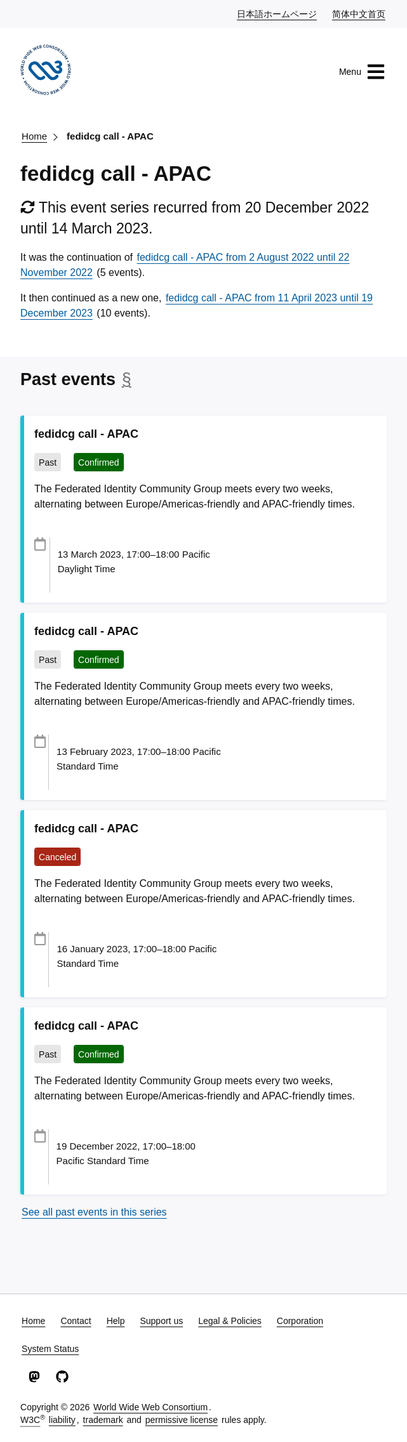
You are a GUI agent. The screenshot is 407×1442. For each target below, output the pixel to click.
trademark (103, 1420)
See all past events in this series (94, 1212)
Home (34, 136)
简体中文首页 (359, 13)
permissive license (181, 1420)
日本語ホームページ (277, 13)
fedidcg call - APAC (110, 136)
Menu (362, 71)
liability (62, 1420)
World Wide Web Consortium (150, 1407)
